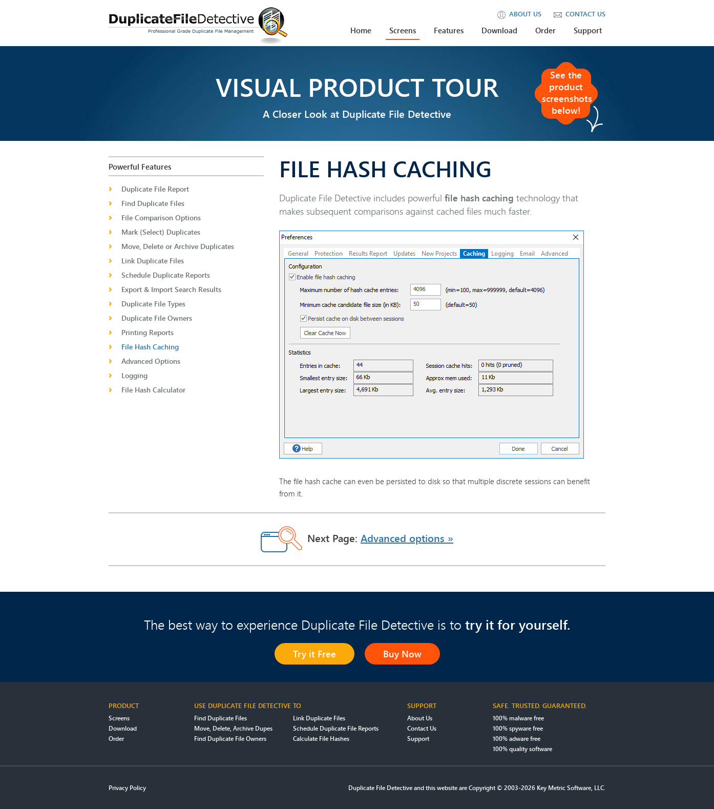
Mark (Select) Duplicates (160, 231)
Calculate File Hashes (321, 738)
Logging (134, 375)
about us (519, 13)
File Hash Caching (150, 346)
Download (499, 30)
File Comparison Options (161, 217)
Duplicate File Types (153, 303)
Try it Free (314, 653)
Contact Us (421, 728)
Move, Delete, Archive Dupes (233, 728)
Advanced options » (407, 538)
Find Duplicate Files (152, 203)
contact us (579, 13)
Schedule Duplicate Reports (165, 274)
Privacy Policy (127, 787)
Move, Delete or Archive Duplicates (177, 246)
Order (545, 30)
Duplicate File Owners (156, 318)
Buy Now (402, 653)
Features (449, 30)
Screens (402, 30)
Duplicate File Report (155, 188)
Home (360, 30)
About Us (419, 718)
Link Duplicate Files (152, 260)
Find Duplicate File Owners (230, 738)
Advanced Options (150, 361)
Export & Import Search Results (171, 289)
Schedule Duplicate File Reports (336, 728)
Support (588, 30)
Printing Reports (147, 332)
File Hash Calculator (153, 389)
